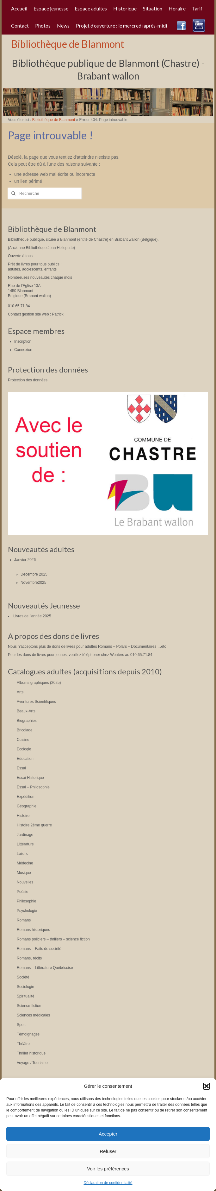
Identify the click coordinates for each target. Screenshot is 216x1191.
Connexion (23, 349)
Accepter (108, 1134)
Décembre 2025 (34, 574)
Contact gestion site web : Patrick (36, 314)
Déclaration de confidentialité (107, 1183)
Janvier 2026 (25, 559)
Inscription (22, 341)
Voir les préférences (108, 1168)
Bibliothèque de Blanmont (67, 44)
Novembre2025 (33, 582)
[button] (206, 1086)
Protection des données (27, 380)
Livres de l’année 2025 (32, 616)
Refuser (108, 1151)
